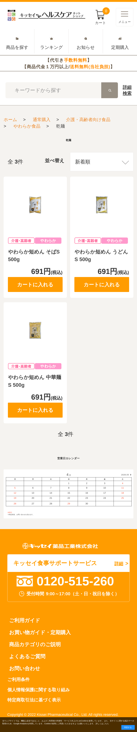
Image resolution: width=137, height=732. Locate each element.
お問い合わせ (24, 668)
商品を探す (17, 41)
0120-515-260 (75, 581)
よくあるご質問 (27, 656)
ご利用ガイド (24, 620)
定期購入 (120, 41)
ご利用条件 (18, 679)
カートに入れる (35, 284)
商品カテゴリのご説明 (35, 644)
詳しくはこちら (102, 724)
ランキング (51, 41)
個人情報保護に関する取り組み (38, 689)
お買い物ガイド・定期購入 (40, 632)
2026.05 (125, 475)
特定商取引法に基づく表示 (34, 699)
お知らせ (86, 41)
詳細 (127, 91)
